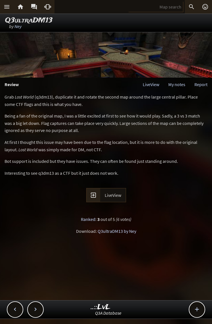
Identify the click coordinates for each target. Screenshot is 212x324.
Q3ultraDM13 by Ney (117, 231)
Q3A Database (108, 313)
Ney (18, 26)
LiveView (151, 84)
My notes (176, 84)
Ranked (88, 219)
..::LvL (100, 307)
